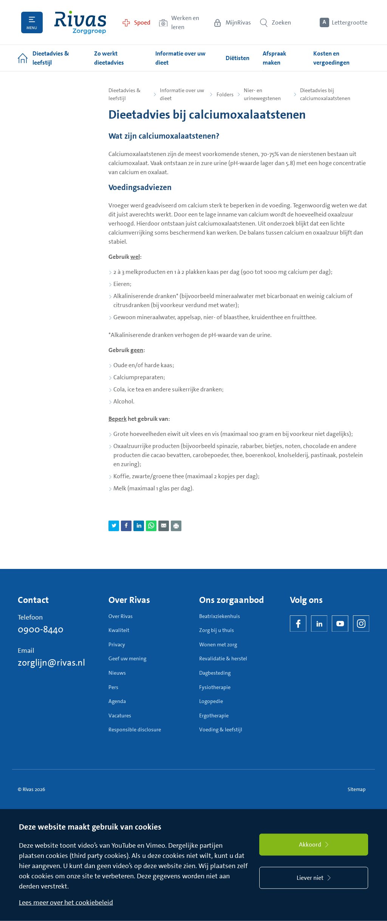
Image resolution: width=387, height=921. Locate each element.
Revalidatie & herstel (223, 658)
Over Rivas (120, 616)
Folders (225, 94)
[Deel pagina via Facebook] (126, 526)
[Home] (80, 22)
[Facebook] (298, 623)
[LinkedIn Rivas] (319, 623)
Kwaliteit (118, 630)
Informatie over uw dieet (182, 94)
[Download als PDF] (176, 526)
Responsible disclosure (134, 729)
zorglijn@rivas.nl (51, 663)
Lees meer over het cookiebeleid (66, 902)
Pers (113, 687)
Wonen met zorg (218, 644)
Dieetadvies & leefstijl (124, 94)
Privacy (116, 644)
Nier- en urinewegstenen (262, 94)
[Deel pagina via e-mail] (163, 526)
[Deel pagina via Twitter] (113, 526)
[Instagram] (361, 623)
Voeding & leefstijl (220, 729)
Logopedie (211, 701)
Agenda (117, 701)
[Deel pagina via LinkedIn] (138, 526)
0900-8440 (40, 629)
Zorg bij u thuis (216, 630)
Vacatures (119, 715)
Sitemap (356, 789)
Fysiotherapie (215, 687)
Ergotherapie (214, 715)
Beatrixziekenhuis (219, 616)
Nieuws (117, 672)
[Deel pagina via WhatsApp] (151, 526)
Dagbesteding (215, 672)
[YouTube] (340, 623)
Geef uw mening (127, 658)
